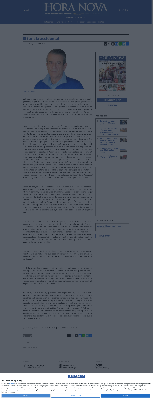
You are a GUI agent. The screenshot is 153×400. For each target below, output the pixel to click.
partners (11, 383)
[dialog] (76, 386)
